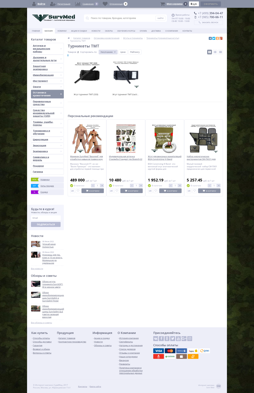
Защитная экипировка (47, 68)
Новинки (62, 31)
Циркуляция (47, 139)
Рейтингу (135, 52)
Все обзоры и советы (41, 322)
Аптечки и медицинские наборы (47, 48)
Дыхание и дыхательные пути (47, 59)
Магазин (49, 31)
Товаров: (72, 52)
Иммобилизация (47, 75)
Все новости (37, 268)
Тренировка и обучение (47, 132)
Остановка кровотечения (47, 94)
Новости (96, 31)
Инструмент (47, 80)
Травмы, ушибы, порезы (47, 123)
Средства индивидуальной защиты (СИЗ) (47, 113)
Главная (36, 31)
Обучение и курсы (126, 31)
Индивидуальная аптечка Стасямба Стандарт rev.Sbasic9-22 (125, 158)
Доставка (156, 31)
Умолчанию (107, 52)
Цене (123, 52)
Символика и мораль (41, 159)
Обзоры (109, 31)
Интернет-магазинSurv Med (209, 386)
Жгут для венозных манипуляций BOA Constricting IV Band (164, 158)
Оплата (143, 31)
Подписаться (46, 224)
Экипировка (47, 151)
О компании (171, 31)
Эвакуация (47, 145)
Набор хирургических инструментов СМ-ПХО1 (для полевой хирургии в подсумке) (202, 159)
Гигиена (38, 171)
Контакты (187, 31)
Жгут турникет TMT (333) (86, 94)
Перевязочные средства (47, 103)
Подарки (38, 165)
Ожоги (47, 86)
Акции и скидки (79, 31)
